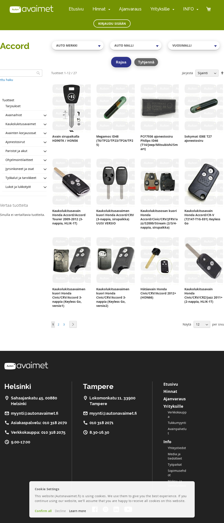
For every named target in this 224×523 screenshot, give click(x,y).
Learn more (77, 511)
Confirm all (43, 511)
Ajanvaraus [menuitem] (130, 9)
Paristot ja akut (16, 151)
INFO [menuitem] (188, 9)
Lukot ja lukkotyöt (18, 187)
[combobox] (77, 45)
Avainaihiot (13, 115)
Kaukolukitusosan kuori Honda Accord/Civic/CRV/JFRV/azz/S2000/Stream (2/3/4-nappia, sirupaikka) (159, 219)
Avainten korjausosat (20, 133)
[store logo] (31, 9)
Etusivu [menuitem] (76, 9)
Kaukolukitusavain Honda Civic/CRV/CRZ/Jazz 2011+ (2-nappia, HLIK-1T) (203, 295)
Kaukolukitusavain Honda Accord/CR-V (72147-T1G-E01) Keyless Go (202, 217)
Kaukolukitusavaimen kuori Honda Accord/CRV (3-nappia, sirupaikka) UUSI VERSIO (115, 217)
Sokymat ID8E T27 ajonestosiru (198, 138)
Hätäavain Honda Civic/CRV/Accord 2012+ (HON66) (158, 293)
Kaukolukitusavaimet (20, 124)
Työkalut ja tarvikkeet (20, 178)
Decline (60, 511)
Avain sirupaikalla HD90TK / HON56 (65, 138)
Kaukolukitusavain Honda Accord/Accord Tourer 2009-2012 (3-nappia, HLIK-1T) (69, 217)
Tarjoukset (13, 106)
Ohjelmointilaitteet (19, 160)
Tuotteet (8, 100)
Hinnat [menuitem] (99, 9)
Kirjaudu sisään (112, 23)
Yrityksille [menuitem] (160, 9)
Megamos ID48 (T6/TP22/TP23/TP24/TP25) (114, 140)
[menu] (134, 9)
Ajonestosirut (15, 142)
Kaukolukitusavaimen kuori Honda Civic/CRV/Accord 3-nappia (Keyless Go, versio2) (112, 297)
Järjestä (187, 73)
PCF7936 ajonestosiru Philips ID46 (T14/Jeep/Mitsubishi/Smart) (159, 142)
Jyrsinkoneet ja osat (19, 169)
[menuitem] (108, 9)
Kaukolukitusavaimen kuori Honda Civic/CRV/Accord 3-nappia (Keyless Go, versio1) (68, 297)
